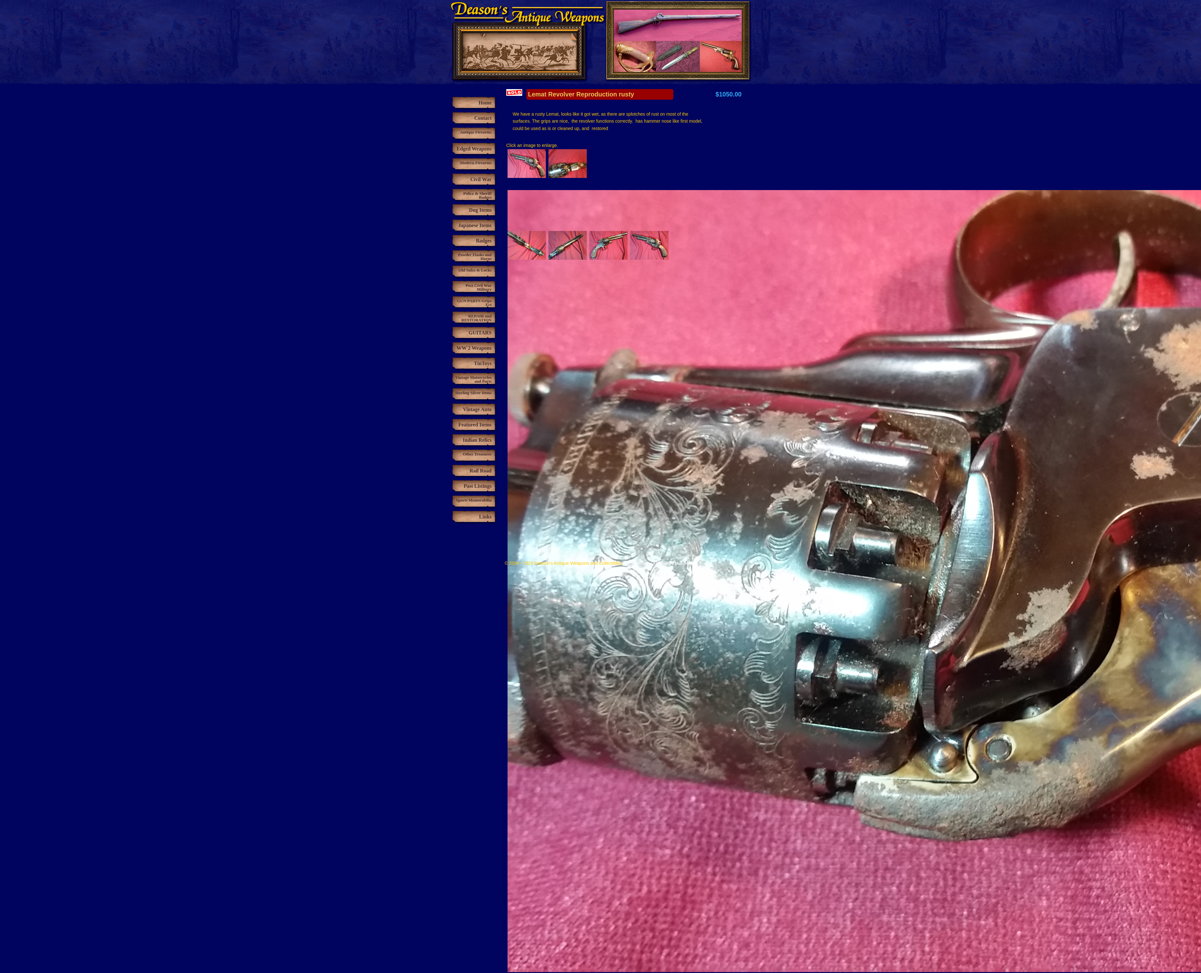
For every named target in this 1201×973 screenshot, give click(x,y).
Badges (484, 240)
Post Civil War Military (479, 287)
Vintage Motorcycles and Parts (473, 379)
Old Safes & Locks (475, 270)
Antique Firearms (476, 132)
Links (485, 516)
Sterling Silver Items (473, 392)
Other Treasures (477, 454)
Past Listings (477, 486)
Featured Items (475, 424)
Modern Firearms (476, 162)
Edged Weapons (474, 148)
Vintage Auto (477, 409)
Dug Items (480, 210)
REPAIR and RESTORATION (476, 318)
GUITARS (480, 332)
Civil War (481, 179)
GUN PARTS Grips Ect (474, 302)
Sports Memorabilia (474, 500)
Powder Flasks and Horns (475, 256)
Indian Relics (477, 440)
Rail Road (481, 470)
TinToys (483, 363)
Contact (483, 118)
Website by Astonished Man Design (664, 563)
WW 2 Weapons (474, 348)
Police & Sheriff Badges (477, 195)
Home (485, 102)
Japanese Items (475, 225)
